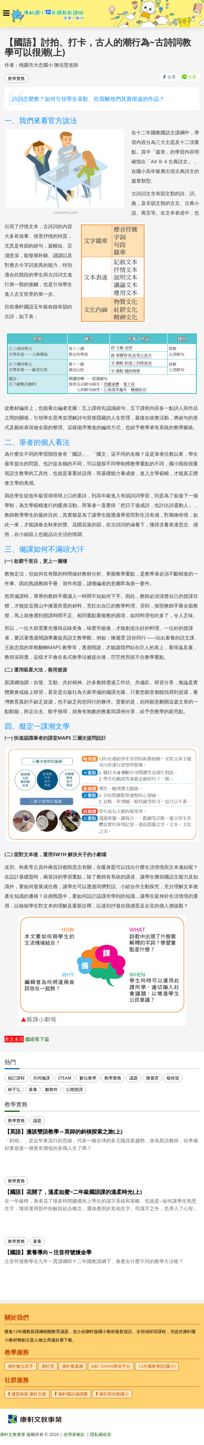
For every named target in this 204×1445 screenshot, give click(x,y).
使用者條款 (74, 1434)
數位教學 (87, 1078)
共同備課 (41, 1078)
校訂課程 (16, 1078)
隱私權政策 (100, 1434)
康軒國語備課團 (71, 1394)
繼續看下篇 (37, 1039)
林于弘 (14, 1089)
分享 (171, 77)
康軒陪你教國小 (112, 1394)
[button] (6, 13)
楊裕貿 (173, 1078)
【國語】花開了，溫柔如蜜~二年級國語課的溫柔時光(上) (73, 1191)
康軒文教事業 (13, 1434)
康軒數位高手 (20, 1366)
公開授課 (74, 1089)
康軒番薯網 (72, 1366)
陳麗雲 (152, 1078)
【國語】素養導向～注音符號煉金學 (48, 1252)
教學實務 (16, 78)
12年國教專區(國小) (156, 1366)
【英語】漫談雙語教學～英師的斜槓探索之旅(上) (63, 1131)
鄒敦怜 (51, 1089)
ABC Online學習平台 (110, 1366)
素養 (33, 1089)
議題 (133, 1078)
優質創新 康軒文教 (27, 1394)
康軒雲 (47, 1366)
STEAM (64, 1078)
